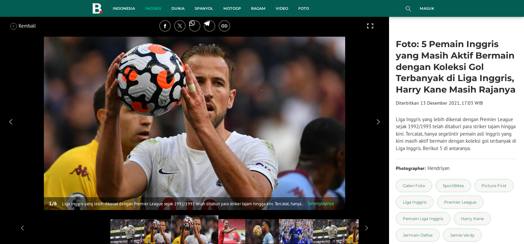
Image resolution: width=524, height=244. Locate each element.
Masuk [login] (427, 8)
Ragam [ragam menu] (258, 8)
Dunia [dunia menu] (178, 8)
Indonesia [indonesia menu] (124, 8)
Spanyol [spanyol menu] (204, 8)
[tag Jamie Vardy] (462, 235)
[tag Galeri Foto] (414, 185)
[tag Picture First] (494, 185)
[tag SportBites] (453, 185)
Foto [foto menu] (303, 8)
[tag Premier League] (460, 202)
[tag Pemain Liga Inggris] (423, 218)
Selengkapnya (321, 203)
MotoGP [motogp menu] (232, 8)
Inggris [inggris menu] (153, 8)
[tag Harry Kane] (472, 218)
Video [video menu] (282, 8)
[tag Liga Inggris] (415, 202)
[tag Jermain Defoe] (418, 235)
